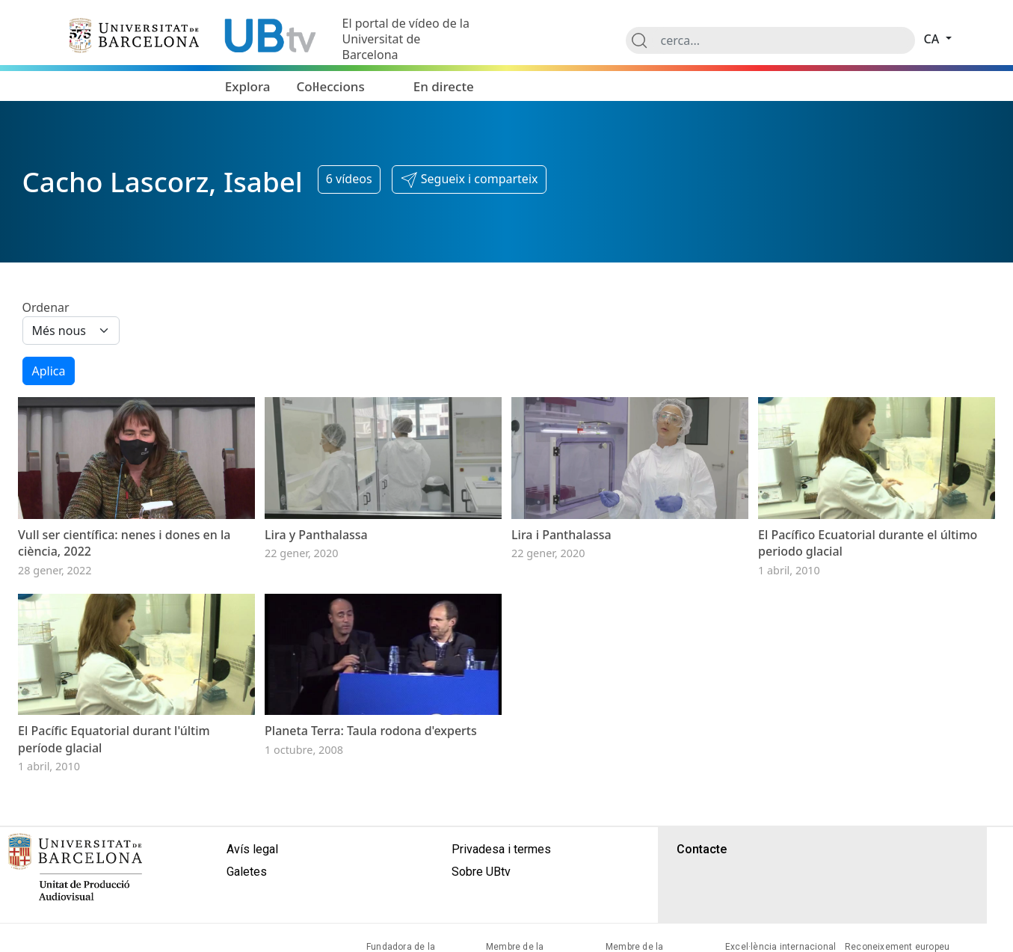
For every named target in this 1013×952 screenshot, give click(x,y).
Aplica (49, 371)
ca (933, 39)
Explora (248, 86)
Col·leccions (331, 86)
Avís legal (252, 849)
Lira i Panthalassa (561, 534)
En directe (443, 86)
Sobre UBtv (481, 872)
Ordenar (46, 307)
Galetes (247, 872)
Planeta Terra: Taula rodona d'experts (371, 730)
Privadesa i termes (501, 849)
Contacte (702, 849)
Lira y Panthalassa (316, 534)
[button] (469, 179)
